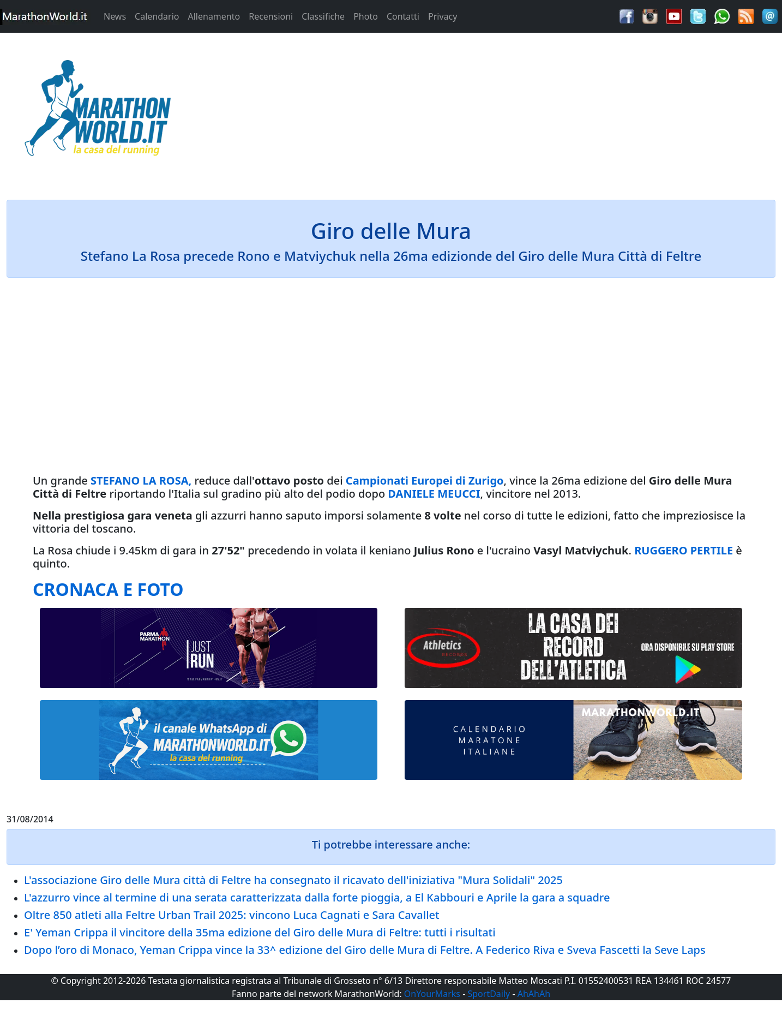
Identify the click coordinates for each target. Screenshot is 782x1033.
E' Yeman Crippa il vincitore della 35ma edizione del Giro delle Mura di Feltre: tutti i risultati (260, 932)
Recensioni (271, 16)
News (115, 16)
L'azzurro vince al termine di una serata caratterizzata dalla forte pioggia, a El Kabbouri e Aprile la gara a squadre (317, 897)
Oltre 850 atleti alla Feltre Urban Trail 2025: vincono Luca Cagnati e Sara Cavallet (232, 914)
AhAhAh (534, 994)
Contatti (403, 16)
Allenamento (214, 16)
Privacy (442, 16)
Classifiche (323, 16)
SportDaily (488, 994)
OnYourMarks (432, 994)
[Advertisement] (488, 111)
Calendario (157, 16)
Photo (365, 16)
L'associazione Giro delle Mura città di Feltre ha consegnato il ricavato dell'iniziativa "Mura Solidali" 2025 (293, 880)
